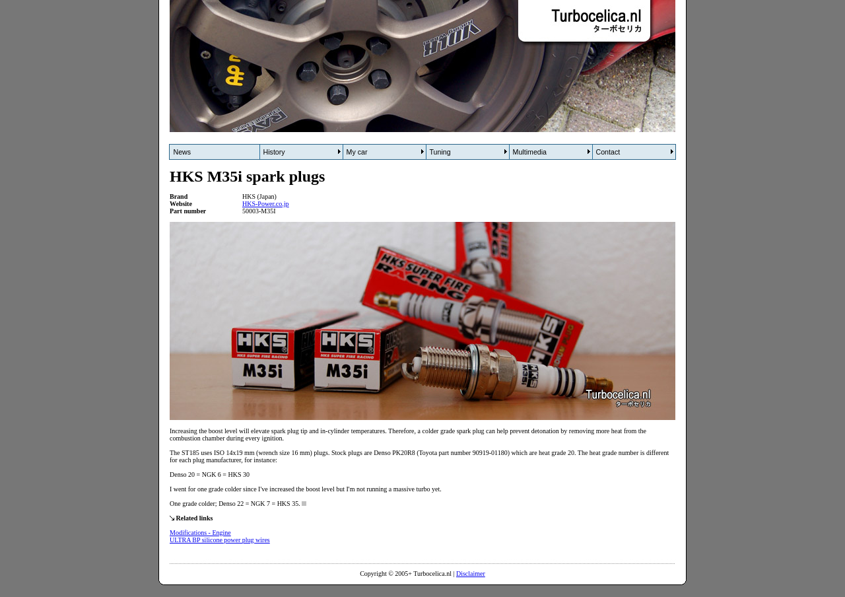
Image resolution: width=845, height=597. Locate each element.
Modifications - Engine (200, 532)
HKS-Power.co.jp (265, 203)
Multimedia (530, 152)
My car (357, 152)
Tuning (440, 152)
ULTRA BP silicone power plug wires (220, 540)
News (182, 152)
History (274, 152)
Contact (608, 152)
